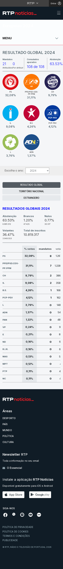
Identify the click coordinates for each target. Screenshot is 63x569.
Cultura (8, 442)
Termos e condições (16, 535)
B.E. (5, 290)
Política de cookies (15, 531)
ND (4, 341)
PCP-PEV (8, 297)
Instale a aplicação (28, 480)
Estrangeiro (31, 198)
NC (4, 378)
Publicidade (10, 540)
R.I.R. (5, 349)
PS (4, 256)
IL (4, 282)
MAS (5, 356)
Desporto (9, 418)
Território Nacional (31, 191)
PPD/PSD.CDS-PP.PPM (11, 265)
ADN (5, 312)
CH (4, 275)
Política (8, 436)
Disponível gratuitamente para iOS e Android (28, 485)
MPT (5, 363)
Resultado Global (31, 184)
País (5, 424)
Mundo (7, 430)
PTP (5, 371)
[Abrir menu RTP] (31, 3)
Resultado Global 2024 (29, 52)
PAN (5, 319)
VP (4, 327)
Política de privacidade (18, 527)
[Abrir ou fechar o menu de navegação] (57, 13)
